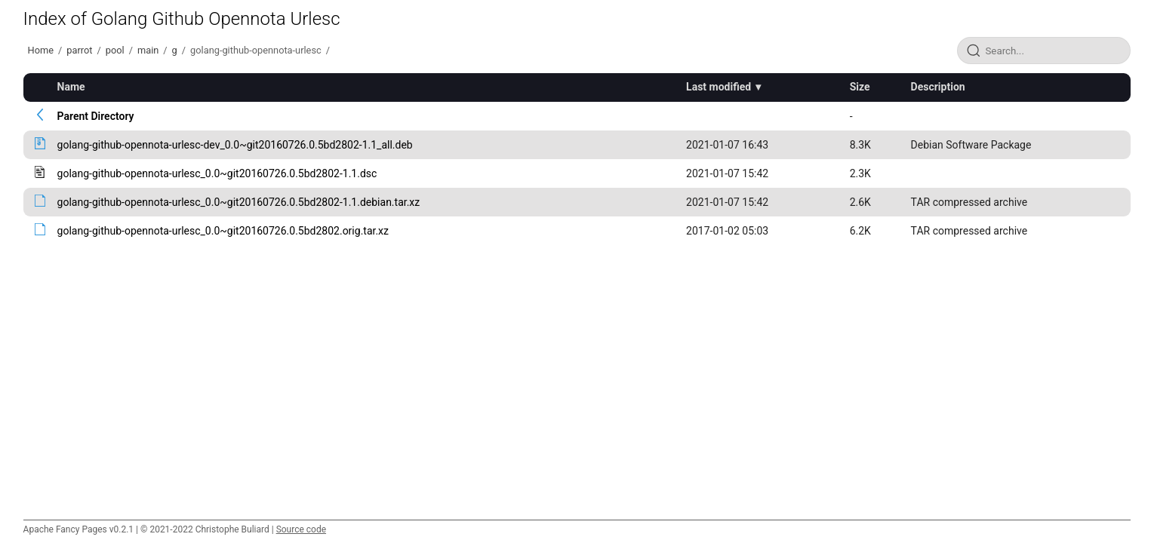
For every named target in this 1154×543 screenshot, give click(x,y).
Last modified (718, 87)
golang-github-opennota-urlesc (256, 50)
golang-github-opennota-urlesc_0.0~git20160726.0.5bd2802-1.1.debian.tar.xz (238, 202)
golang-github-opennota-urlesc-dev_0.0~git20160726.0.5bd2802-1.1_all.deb (235, 145)
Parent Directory (95, 116)
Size (860, 87)
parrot (79, 50)
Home (41, 50)
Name (71, 87)
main (147, 50)
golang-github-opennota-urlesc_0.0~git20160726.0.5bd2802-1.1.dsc (217, 173)
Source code (301, 529)
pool (115, 50)
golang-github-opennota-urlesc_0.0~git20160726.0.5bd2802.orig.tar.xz (223, 231)
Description (938, 87)
